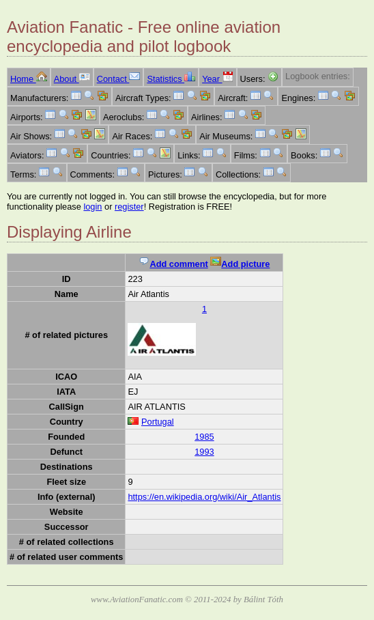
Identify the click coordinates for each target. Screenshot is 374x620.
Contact (119, 79)
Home (28, 79)
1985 (204, 437)
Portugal (157, 422)
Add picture (240, 264)
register (129, 206)
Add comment (173, 264)
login (92, 206)
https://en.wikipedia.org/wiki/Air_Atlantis (204, 497)
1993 (204, 452)
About (72, 79)
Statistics (171, 79)
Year (217, 79)
